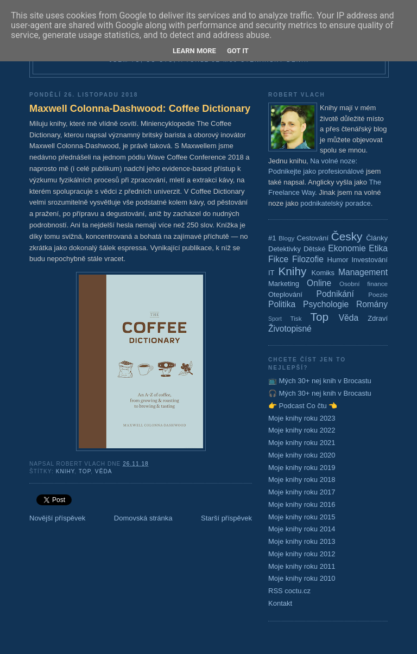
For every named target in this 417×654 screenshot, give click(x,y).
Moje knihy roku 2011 (302, 566)
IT (271, 273)
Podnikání (335, 294)
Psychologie (326, 304)
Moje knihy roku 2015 (302, 517)
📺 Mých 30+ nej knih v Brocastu (319, 381)
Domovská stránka (143, 518)
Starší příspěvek (226, 518)
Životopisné (290, 328)
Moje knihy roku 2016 (302, 504)
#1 (272, 238)
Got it (238, 51)
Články (377, 238)
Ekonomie (346, 248)
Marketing (283, 284)
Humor (338, 260)
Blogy (286, 238)
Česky (347, 236)
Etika (378, 248)
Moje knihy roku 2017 (302, 492)
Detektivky (284, 249)
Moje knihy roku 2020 (302, 455)
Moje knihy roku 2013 (302, 541)
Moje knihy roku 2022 (302, 430)
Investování (369, 260)
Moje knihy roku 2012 (302, 554)
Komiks (322, 273)
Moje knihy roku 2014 (302, 529)
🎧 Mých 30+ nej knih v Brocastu (319, 393)
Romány (372, 304)
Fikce (278, 259)
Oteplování (285, 294)
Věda (103, 471)
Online (319, 283)
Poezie (378, 294)
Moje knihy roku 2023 (302, 418)
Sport (275, 319)
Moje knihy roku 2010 (302, 578)
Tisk (296, 318)
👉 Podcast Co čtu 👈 (302, 406)
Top (85, 471)
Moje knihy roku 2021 (302, 443)
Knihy (65, 471)
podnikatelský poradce (335, 203)
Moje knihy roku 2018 (302, 479)
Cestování (313, 238)
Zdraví (378, 318)
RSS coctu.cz (289, 591)
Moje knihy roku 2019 (302, 467)
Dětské (314, 249)
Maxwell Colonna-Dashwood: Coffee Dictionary (139, 108)
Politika (281, 304)
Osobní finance (363, 283)
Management (363, 272)
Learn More (194, 51)
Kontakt (280, 603)
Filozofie (308, 259)
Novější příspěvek (57, 518)
